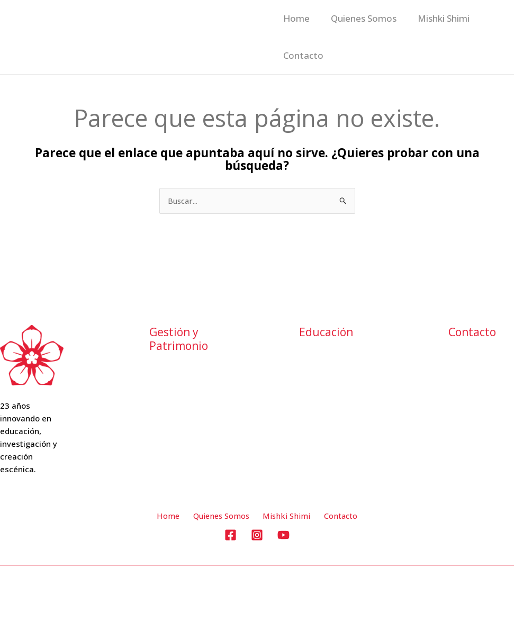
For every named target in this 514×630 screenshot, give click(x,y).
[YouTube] (283, 536)
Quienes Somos (376, 18)
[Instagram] (257, 536)
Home (295, 18)
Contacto (389, 55)
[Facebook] (230, 536)
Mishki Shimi (307, 55)
